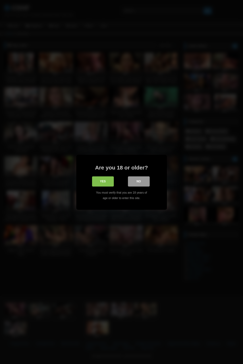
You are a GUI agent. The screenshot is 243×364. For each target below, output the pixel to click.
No (139, 181)
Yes (103, 181)
